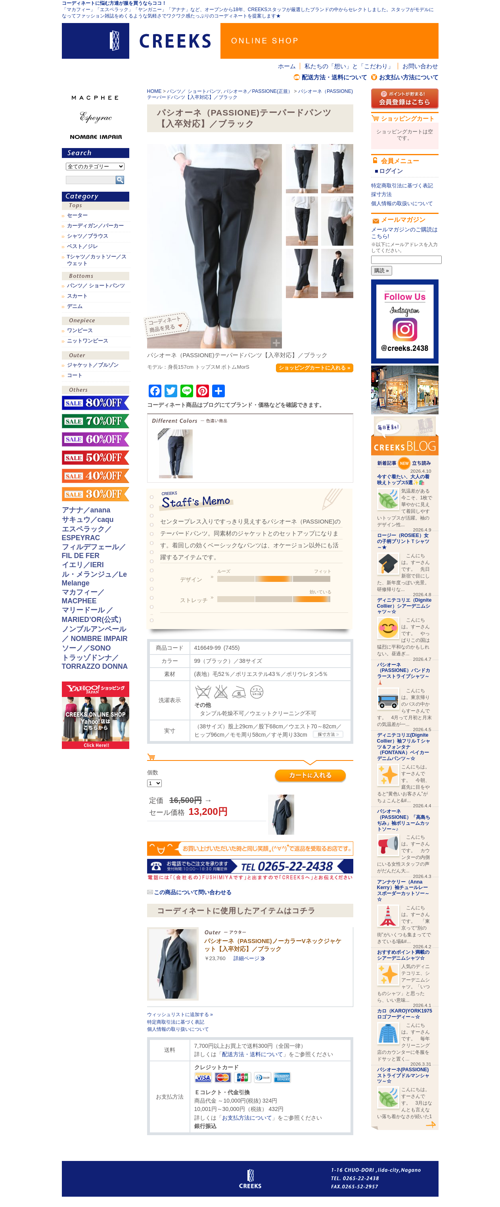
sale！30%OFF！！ (95, 494)
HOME (154, 91)
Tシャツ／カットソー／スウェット (97, 260)
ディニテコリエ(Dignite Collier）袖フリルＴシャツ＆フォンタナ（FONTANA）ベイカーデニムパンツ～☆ (403, 746)
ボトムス (95, 277)
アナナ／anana (86, 510)
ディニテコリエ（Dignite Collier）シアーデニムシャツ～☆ (404, 606)
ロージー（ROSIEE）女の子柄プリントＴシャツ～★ (403, 541)
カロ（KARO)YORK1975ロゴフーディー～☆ (404, 1014)
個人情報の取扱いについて (402, 203)
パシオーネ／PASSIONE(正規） (258, 91)
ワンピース (95, 322)
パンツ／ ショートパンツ (193, 91)
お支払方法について (247, 1118)
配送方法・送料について (334, 77)
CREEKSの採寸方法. (328, 734)
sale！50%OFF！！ (95, 457)
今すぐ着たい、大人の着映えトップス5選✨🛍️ (403, 479)
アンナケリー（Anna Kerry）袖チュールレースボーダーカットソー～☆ (403, 890)
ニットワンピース (87, 341)
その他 (95, 391)
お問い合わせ (420, 66)
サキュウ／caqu (88, 520)
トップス (95, 207)
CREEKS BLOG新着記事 (405, 443)
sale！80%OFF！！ (95, 403)
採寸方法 (381, 194)
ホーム (287, 66)
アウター (95, 356)
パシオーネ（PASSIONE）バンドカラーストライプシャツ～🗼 (404, 673)
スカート (77, 296)
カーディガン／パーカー (95, 226)
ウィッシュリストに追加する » (180, 1014)
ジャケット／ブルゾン (93, 365)
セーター (77, 215)
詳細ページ (246, 958)
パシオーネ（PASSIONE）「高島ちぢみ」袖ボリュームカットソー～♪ (404, 820)
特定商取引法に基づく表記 (175, 1022)
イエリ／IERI (83, 565)
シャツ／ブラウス (87, 236)
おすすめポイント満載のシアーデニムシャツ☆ (403, 955)
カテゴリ (95, 197)
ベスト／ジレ (82, 246)
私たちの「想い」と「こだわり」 (349, 66)
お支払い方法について (409, 77)
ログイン (391, 170)
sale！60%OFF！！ (95, 439)
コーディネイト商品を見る (168, 325)
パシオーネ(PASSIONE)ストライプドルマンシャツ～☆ (403, 1075)
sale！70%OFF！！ (95, 421)
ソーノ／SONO (86, 648)
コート (74, 375)
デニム (74, 306)
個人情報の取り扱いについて (178, 1029)
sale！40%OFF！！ (95, 476)
